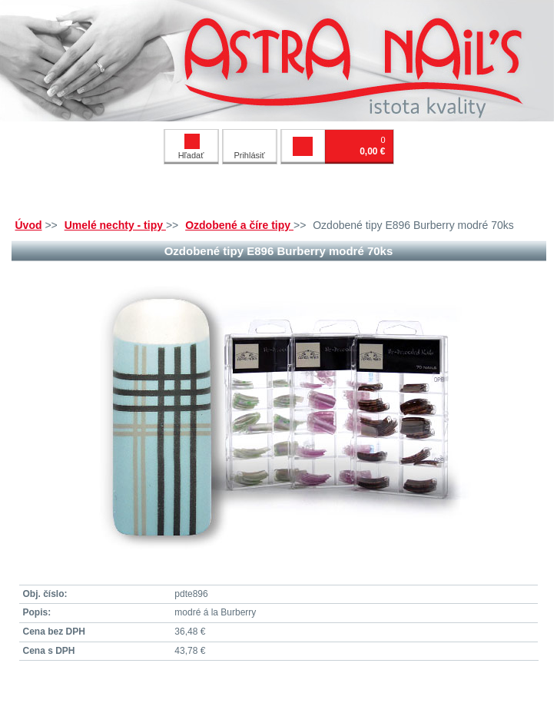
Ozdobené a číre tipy (239, 225)
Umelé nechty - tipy (115, 225)
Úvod (28, 225)
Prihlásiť (249, 155)
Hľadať (191, 147)
